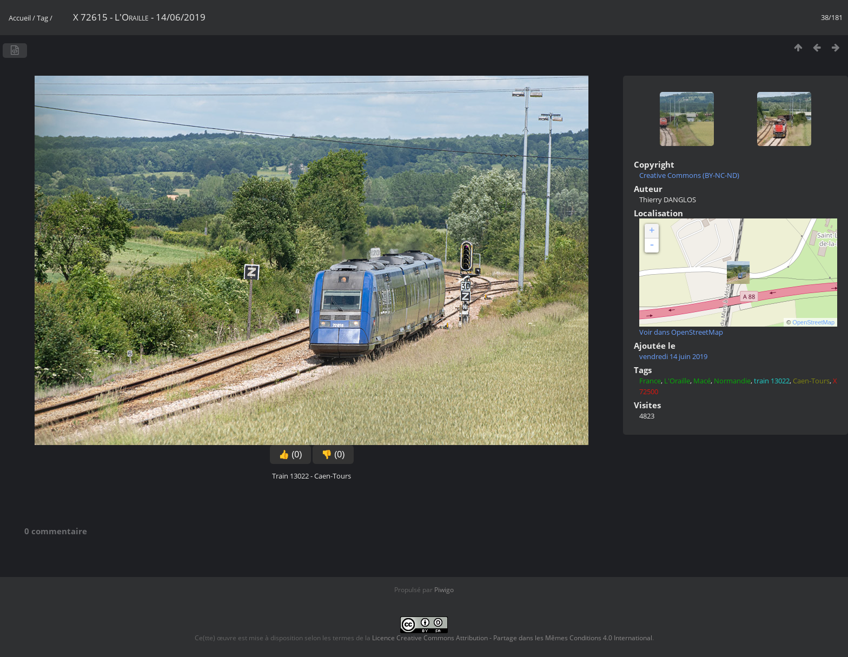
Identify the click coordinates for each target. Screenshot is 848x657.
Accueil (20, 18)
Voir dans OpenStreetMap (681, 332)
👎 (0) (333, 454)
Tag (42, 18)
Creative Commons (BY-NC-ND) (689, 175)
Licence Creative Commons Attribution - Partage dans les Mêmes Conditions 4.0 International (512, 637)
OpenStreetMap (813, 322)
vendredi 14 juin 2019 (673, 356)
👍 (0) (290, 454)
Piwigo (444, 589)
